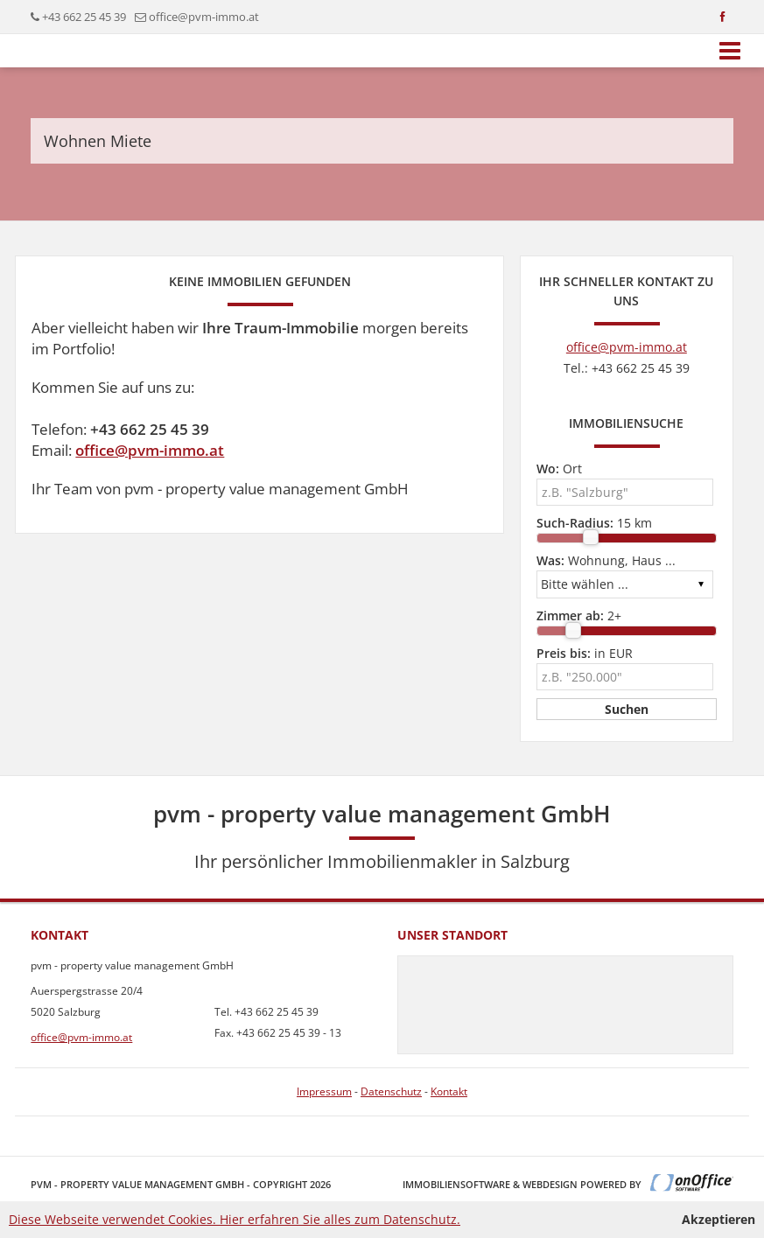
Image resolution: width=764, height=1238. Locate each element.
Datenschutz (391, 1091)
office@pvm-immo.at (204, 16)
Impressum (324, 1091)
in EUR (584, 653)
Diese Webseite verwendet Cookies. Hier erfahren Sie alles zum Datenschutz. (234, 1219)
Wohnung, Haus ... (606, 560)
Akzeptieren (718, 1219)
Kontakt (449, 1091)
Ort (559, 468)
